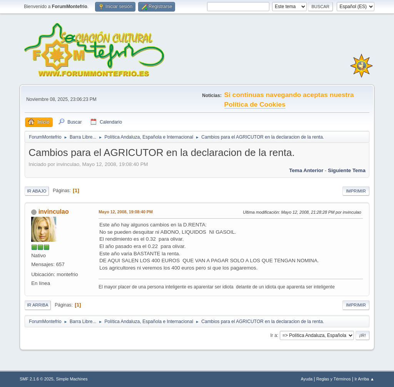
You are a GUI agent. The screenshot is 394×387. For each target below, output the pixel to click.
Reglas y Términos (333, 379)
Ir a (273, 335)
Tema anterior (306, 170)
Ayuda (306, 379)
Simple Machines (72, 379)
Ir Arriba (37, 305)
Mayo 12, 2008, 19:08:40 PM (125, 211)
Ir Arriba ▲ (364, 379)
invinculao (53, 211)
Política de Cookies (254, 104)
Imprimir (356, 191)
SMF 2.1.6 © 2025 (36, 379)
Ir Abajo (36, 191)
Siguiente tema (347, 170)
